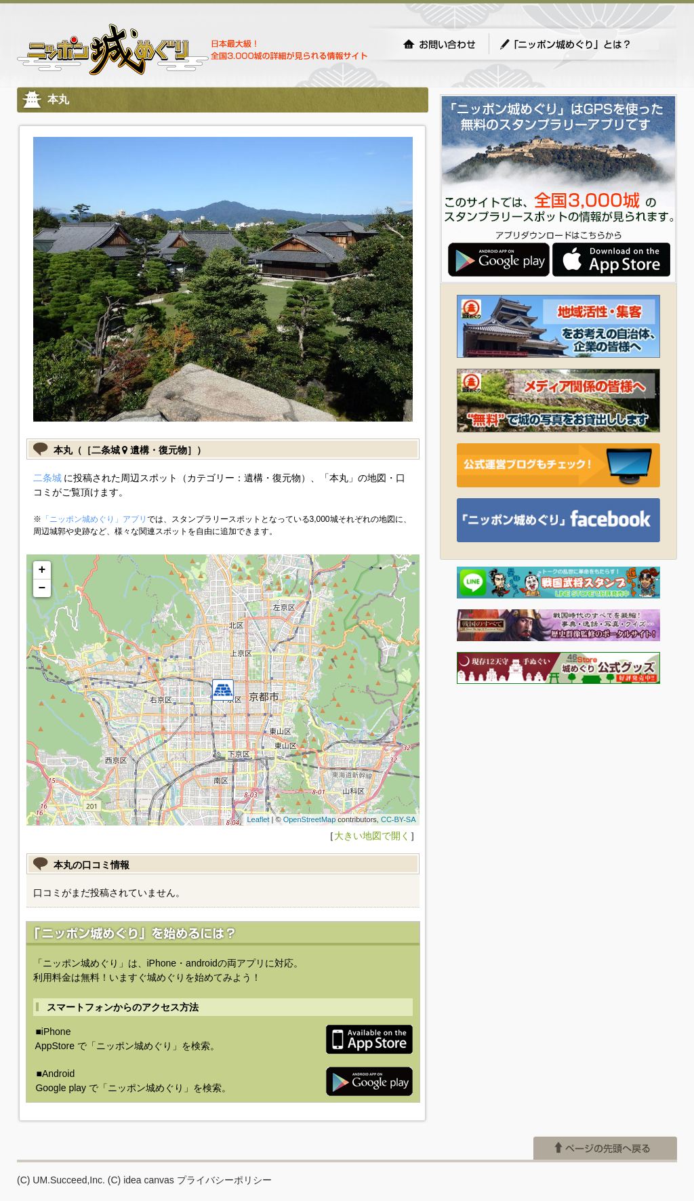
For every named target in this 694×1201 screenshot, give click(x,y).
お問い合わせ (439, 44)
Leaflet (258, 819)
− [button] (42, 588)
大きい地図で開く (372, 835)
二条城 (47, 477)
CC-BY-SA (398, 819)
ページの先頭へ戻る (605, 1148)
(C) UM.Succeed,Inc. (61, 1180)
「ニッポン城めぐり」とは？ (579, 44)
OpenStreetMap (309, 819)
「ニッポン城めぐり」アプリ (94, 519)
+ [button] (42, 570)
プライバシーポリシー (224, 1180)
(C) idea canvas (141, 1180)
